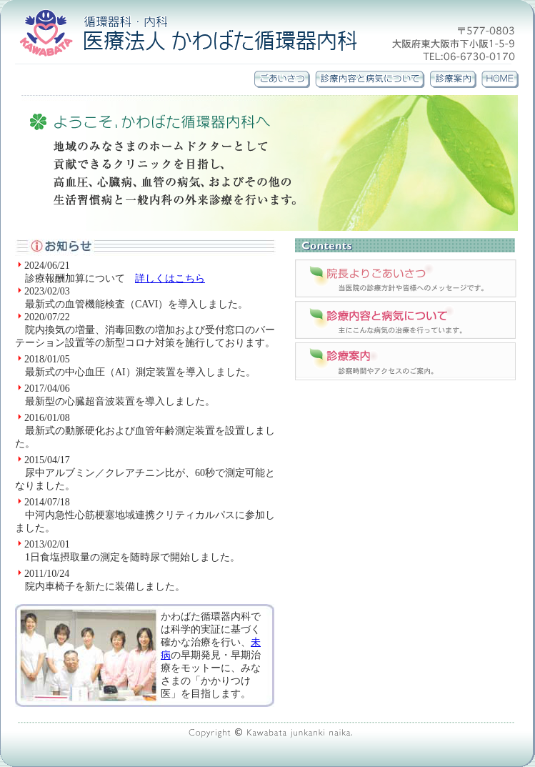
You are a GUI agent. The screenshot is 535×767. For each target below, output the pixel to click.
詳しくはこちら (170, 278)
